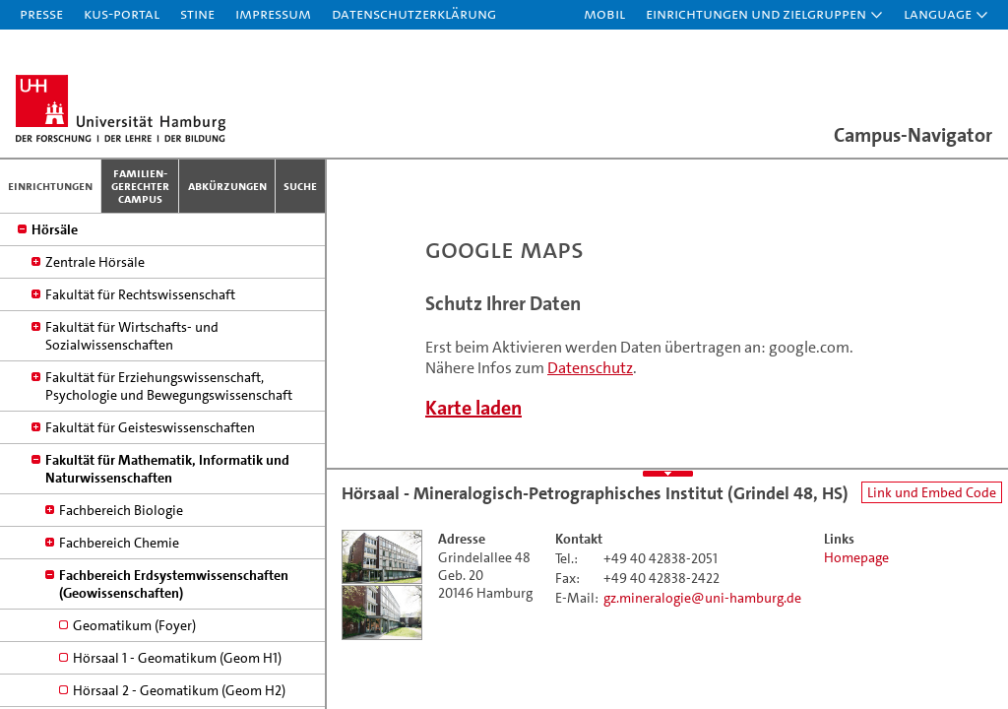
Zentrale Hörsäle (95, 395)
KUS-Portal (121, 13)
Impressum (273, 13)
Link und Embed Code (931, 492)
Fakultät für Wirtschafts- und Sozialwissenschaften (132, 468)
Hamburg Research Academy (117, 297)
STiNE (197, 13)
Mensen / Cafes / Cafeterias (114, 330)
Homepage (856, 557)
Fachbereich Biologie (121, 643)
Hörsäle (55, 362)
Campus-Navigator (913, 135)
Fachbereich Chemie (119, 675)
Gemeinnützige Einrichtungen (121, 215)
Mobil (604, 13)
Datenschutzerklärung (414, 13)
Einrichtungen (50, 185)
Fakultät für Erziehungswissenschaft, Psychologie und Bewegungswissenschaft (168, 519)
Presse (41, 13)
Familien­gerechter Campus (140, 185)
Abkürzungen (227, 185)
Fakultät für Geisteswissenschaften (150, 560)
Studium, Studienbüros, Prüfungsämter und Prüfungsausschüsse (161, 256)
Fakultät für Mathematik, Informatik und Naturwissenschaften (167, 601)
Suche (300, 185)
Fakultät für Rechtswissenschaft (140, 427)
